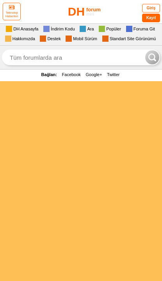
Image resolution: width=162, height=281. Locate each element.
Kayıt (151, 18)
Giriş (151, 8)
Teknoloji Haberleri (11, 11)
